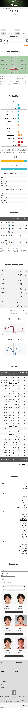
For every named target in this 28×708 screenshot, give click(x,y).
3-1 (16, 428)
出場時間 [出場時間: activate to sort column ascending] (22, 373)
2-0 (16, 418)
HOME (1, 8)
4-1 (16, 431)
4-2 (16, 407)
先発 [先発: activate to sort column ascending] (24, 219)
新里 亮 (3, 177)
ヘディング (9, 108)
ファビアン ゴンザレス (20, 550)
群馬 (10, 407)
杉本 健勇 (24, 544)
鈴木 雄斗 (24, 523)
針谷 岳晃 (24, 532)
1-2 (16, 385)
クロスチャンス (9, 128)
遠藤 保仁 (24, 538)
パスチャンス (10, 131)
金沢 (10, 396)
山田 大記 (24, 518)
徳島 (10, 399)
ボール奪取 (11, 145)
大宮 (10, 380)
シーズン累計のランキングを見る (19, 313)
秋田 (10, 418)
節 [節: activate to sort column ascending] (1, 373)
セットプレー (9, 115)
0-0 (16, 402)
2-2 (16, 383)
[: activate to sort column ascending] (5, 219)
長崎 (10, 415)
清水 (10, 383)
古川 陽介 (24, 529)
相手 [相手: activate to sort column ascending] (9, 373)
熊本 (10, 393)
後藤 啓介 (24, 552)
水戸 (10, 388)
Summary (3, 684)
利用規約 (2, 696)
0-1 (16, 380)
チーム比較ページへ (14, 585)
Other (2, 687)
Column (3, 671)
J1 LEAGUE (3, 676)
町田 (10, 391)
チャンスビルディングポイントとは (18, 310)
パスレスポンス (9, 118)
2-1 (16, 396)
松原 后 (25, 498)
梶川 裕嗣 (24, 490)
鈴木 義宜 (4, 198)
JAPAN (16, 667)
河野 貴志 (4, 202)
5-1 (16, 388)
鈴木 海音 (24, 504)
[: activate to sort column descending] (2, 219)
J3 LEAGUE (3, 681)
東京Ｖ (13, 235)
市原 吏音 (4, 185)
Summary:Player (5, 667)
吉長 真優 (24, 548)
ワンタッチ (9, 104)
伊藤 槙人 (24, 502)
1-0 (16, 404)
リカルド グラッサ (22, 507)
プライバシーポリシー (13, 696)
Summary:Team (19, 662)
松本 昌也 (24, 521)
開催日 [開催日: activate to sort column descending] (5, 373)
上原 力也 (24, 514)
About (16, 671)
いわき (10, 412)
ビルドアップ (10, 135)
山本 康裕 (24, 525)
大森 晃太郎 (23, 516)
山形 (10, 428)
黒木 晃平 (4, 193)
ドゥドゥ (25, 530)
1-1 (16, 391)
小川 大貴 (24, 500)
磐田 (13, 222)
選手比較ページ (14, 612)
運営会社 (21, 696)
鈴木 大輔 (4, 196)
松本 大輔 (4, 181)
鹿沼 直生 (24, 527)
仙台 (10, 439)
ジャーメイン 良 (22, 546)
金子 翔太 (24, 536)
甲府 (10, 420)
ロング (10, 111)
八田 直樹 (24, 486)
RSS (26, 45)
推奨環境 (7, 696)
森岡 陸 (25, 497)
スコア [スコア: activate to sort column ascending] (15, 373)
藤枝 (10, 410)
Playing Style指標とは (8, 152)
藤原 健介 (24, 534)
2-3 (16, 377)
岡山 (10, 377)
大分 (10, 385)
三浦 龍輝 (24, 488)
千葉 (10, 404)
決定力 (12, 101)
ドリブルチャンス (9, 125)
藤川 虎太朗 (23, 520)
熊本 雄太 (4, 183)
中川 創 (25, 506)
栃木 (13, 225)
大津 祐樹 (24, 553)
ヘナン (2, 179)
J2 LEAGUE (3, 678)
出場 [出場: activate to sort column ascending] (18, 219)
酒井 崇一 (4, 200)
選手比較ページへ (14, 590)
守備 (12, 141)
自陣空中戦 (11, 138)
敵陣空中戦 (11, 121)
